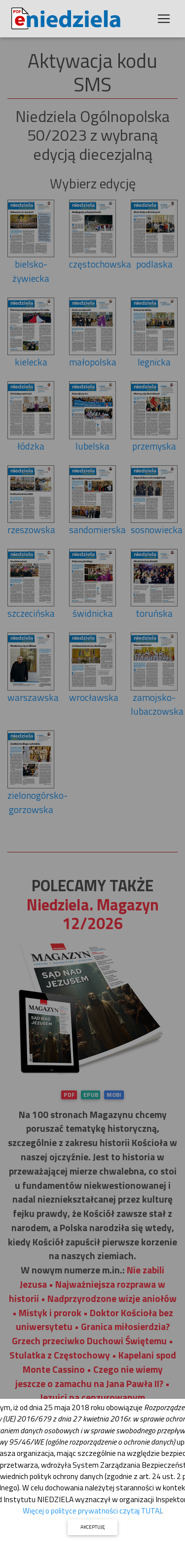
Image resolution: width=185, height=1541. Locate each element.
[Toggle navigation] (163, 18)
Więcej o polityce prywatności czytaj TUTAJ (92, 1510)
